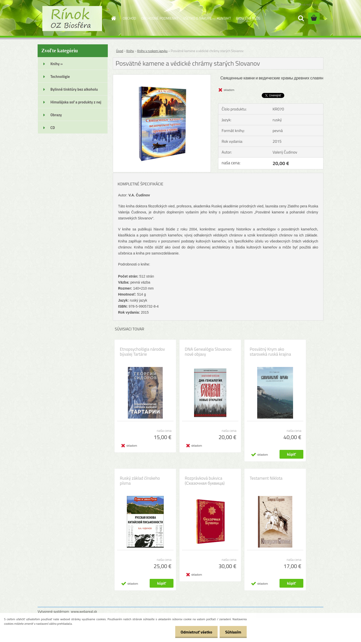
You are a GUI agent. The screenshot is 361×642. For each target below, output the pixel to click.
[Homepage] (113, 18)
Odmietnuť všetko (194, 632)
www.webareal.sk (84, 611)
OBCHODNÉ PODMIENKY (159, 18)
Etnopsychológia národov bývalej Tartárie (142, 352)
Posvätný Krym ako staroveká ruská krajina (270, 352)
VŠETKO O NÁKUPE (197, 18)
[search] (301, 18)
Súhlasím (232, 632)
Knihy (130, 50)
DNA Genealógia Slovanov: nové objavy (208, 352)
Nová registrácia (309, 4)
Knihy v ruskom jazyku (152, 50)
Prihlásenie (288, 4)
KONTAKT (224, 18)
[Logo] (72, 18)
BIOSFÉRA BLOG (248, 18)
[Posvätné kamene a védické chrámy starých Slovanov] (162, 77)
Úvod (119, 50)
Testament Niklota (266, 478)
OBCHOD (129, 18)
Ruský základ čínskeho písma (140, 481)
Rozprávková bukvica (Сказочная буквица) (205, 481)
